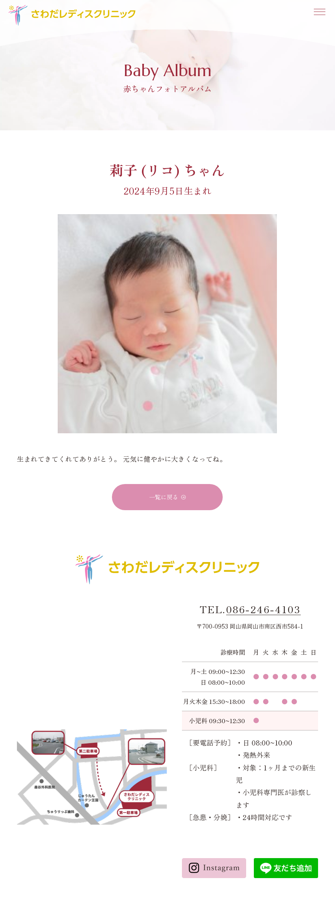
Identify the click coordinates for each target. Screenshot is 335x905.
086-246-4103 (263, 609)
